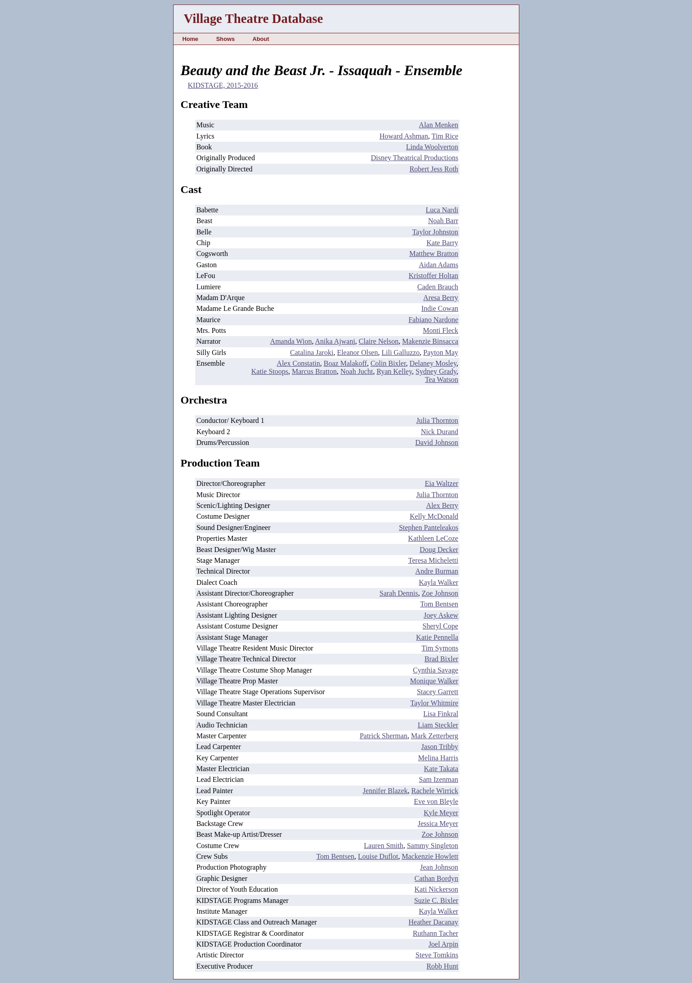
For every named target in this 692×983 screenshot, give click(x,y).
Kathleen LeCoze (433, 538)
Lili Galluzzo (400, 352)
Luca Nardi (442, 210)
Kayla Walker (438, 582)
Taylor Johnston (435, 232)
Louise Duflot (378, 856)
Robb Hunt (442, 966)
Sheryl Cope (441, 626)
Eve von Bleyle (436, 801)
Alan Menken (439, 125)
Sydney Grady (435, 371)
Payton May (440, 352)
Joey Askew (441, 615)
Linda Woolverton (432, 147)
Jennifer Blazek (385, 790)
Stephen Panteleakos (428, 527)
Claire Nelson (378, 341)
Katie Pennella (437, 637)
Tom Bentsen (439, 604)
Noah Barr (443, 220)
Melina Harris (438, 758)
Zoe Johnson (440, 593)
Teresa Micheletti (433, 560)
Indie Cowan (439, 308)
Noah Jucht (356, 371)
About (260, 39)
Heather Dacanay (434, 922)
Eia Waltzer (441, 483)
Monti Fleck (440, 330)
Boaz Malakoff (345, 363)
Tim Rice (445, 136)
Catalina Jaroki (311, 352)
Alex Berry (442, 505)
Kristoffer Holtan (433, 275)
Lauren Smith (383, 845)
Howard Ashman (403, 136)
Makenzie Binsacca (430, 341)
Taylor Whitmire (435, 703)
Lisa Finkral (440, 714)
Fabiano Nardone (433, 319)
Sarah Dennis (398, 593)
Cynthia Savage (435, 670)
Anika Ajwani (335, 341)
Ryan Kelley (394, 371)
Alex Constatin (298, 363)
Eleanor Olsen (357, 352)
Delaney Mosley (433, 363)
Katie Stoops (269, 371)
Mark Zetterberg (434, 736)
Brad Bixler (441, 659)
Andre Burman (437, 571)
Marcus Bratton (314, 371)
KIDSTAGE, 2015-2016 (223, 85)
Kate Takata (441, 768)
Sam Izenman (439, 779)
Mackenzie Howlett (430, 856)
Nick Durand (439, 431)
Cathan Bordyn (436, 878)
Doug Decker (439, 549)
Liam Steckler (438, 725)
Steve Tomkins (436, 955)
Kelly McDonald (434, 516)
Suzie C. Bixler (436, 900)
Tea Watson (441, 379)
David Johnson (437, 442)
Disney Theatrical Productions (414, 158)
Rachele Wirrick (434, 790)
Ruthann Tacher (435, 933)
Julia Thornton (437, 420)
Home (190, 39)
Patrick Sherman (383, 736)
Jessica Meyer (438, 823)
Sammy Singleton (432, 845)
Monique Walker (434, 681)
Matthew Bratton (433, 253)
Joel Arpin (443, 944)
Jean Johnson (439, 867)
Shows (225, 39)
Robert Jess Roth (434, 169)
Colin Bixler (388, 363)
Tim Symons (439, 648)
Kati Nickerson (436, 889)
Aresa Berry (440, 297)
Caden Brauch (437, 287)
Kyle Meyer (441, 813)
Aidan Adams (439, 265)
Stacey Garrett (437, 692)
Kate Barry (442, 243)
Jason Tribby (439, 746)
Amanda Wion (291, 341)
